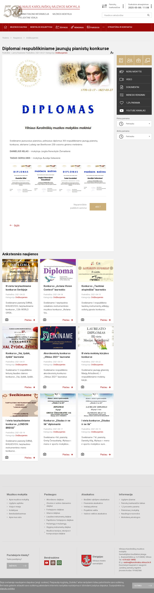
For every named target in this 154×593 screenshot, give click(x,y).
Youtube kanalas (132, 110)
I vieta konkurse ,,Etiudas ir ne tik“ (96, 422)
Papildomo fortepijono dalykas (59, 520)
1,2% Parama (129, 103)
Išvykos (61, 27)
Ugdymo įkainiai (128, 499)
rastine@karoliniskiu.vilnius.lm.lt (137, 562)
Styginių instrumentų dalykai (58, 527)
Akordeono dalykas (55, 499)
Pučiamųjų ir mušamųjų (56, 524)
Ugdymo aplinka (16, 503)
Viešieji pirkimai (90, 507)
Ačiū (97, 206)
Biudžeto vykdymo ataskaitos (96, 499)
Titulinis (5, 38)
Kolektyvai (13, 510)
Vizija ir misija (15, 507)
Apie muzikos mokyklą (19, 499)
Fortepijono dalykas (55, 509)
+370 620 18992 (129, 560)
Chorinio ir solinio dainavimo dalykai (58, 504)
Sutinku (138, 585)
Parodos (93, 27)
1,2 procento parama (130, 507)
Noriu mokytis (130, 71)
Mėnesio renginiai (132, 95)
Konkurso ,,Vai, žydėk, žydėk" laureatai (18, 355)
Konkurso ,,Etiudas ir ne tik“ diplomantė (57, 422)
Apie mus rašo (15, 517)
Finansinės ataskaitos (93, 503)
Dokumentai (129, 87)
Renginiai (77, 27)
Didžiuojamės (32, 38)
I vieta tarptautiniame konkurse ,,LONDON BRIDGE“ (18, 424)
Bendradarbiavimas (17, 514)
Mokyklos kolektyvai (41, 27)
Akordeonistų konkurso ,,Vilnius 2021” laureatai (57, 355)
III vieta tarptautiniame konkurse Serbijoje (18, 288)
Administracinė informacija (33, 14)
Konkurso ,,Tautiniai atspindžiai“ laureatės (94, 288)
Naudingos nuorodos (130, 514)
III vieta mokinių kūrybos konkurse (95, 355)
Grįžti (16, 225)
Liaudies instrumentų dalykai (58, 517)
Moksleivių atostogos (130, 517)
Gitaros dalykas (53, 513)
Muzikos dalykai (18, 27)
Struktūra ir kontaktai (120, 27)
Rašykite (13, 566)
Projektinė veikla (28, 17)
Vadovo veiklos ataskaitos (95, 514)
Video (125, 79)
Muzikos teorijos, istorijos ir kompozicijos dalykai (58, 532)
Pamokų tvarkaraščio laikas (133, 503)
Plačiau (28, 320)
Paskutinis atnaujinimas (138, 6)
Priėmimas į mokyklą (130, 510)
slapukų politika (7, 588)
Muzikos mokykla (62, 14)
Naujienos (17, 38)
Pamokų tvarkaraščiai (114, 6)
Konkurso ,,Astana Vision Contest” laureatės (58, 288)
